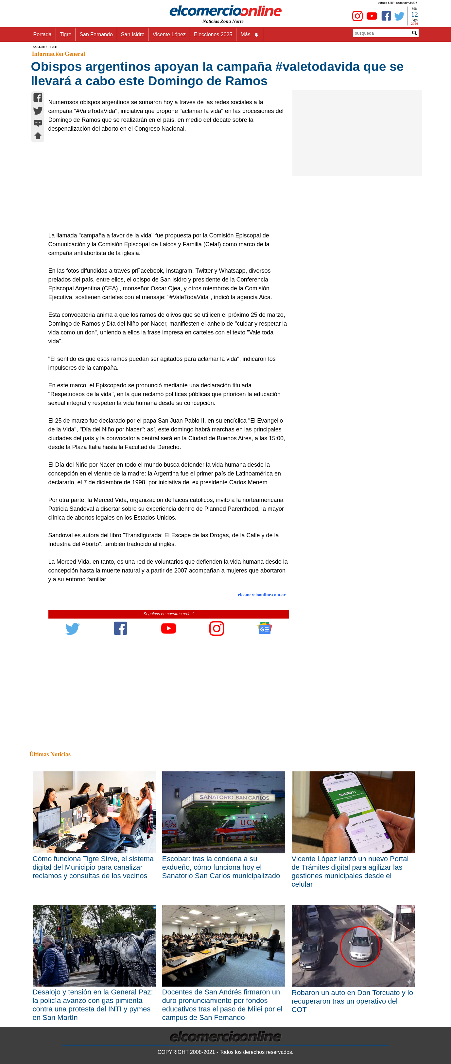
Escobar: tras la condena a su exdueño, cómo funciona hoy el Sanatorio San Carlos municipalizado (221, 867)
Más (249, 35)
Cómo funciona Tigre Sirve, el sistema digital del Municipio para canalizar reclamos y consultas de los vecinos (93, 867)
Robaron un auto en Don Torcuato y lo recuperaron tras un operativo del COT (352, 1001)
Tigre (66, 34)
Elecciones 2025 (213, 34)
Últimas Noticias (50, 754)
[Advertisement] (165, 182)
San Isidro (133, 34)
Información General (58, 54)
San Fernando (96, 34)
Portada (42, 34)
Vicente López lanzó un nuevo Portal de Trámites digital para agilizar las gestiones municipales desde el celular (350, 871)
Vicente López (169, 34)
